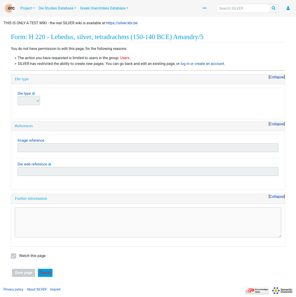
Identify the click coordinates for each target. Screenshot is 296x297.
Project (26, 8)
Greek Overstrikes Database (103, 8)
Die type (24, 93)
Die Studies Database (56, 8)
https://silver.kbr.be (122, 23)
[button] (45, 273)
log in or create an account (202, 63)
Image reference (31, 140)
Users (125, 58)
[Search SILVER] (242, 8)
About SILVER (36, 289)
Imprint (55, 289)
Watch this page (32, 256)
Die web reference (32, 164)
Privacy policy (13, 289)
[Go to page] (273, 8)
